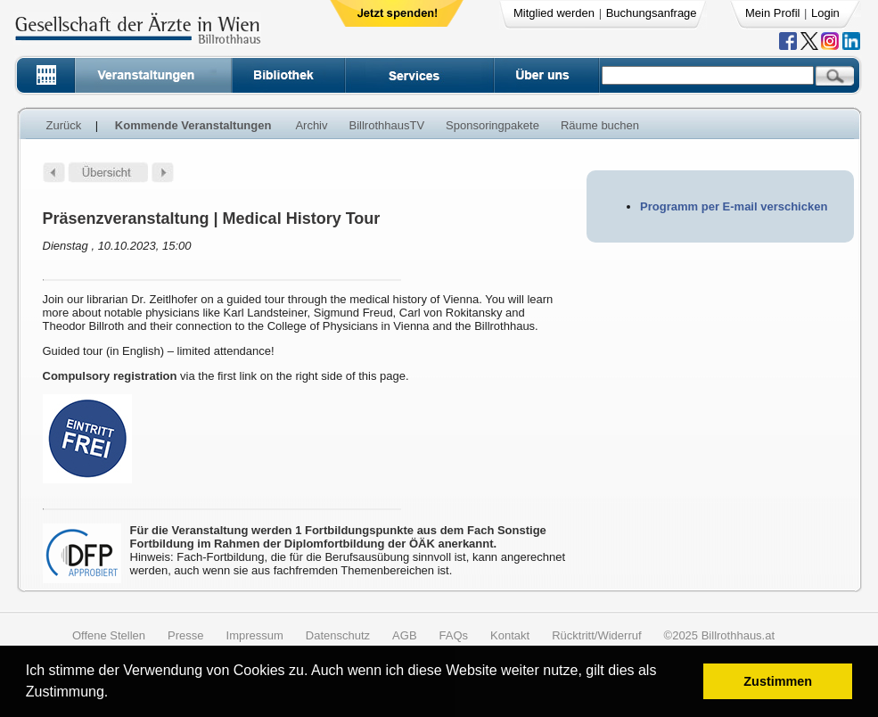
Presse (185, 635)
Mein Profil (772, 13)
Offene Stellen (108, 635)
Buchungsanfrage (651, 13)
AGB (404, 635)
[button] (114, 694)
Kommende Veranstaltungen (193, 125)
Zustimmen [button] (777, 681)
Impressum (254, 635)
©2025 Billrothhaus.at (719, 635)
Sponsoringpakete (492, 125)
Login (825, 13)
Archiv (311, 125)
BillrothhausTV (387, 125)
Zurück (64, 125)
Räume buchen (600, 125)
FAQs (454, 635)
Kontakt (509, 635)
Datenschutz (338, 635)
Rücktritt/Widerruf (596, 635)
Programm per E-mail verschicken (733, 206)
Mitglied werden (554, 13)
